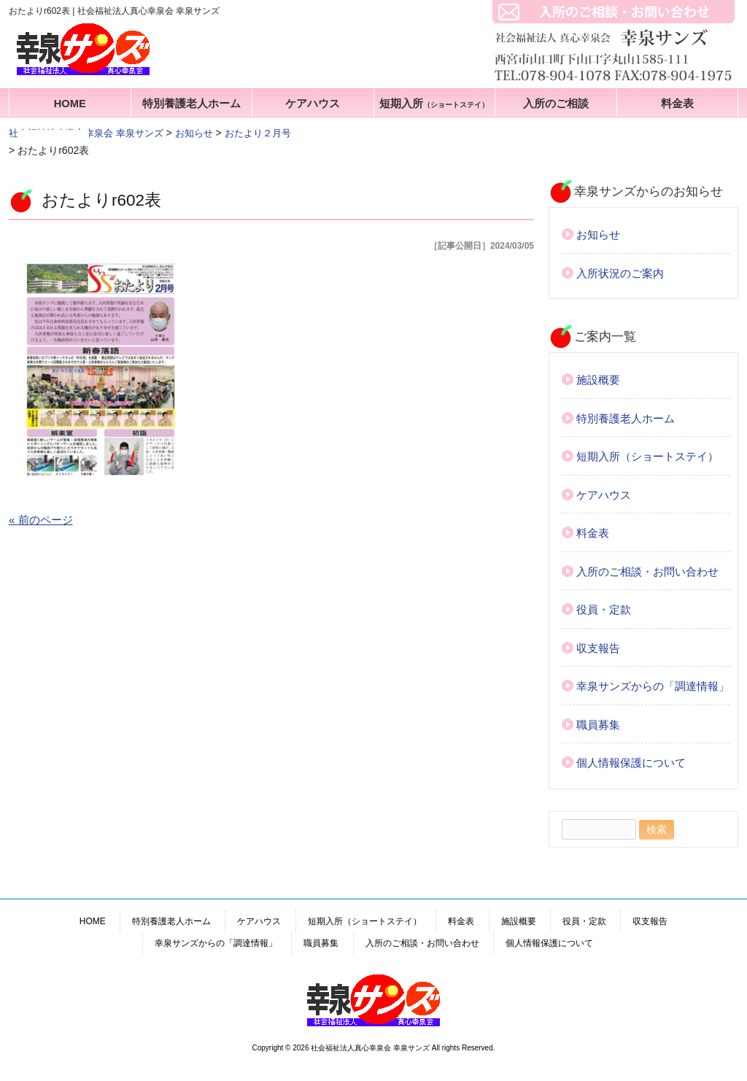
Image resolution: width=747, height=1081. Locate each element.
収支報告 (598, 648)
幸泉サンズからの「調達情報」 (652, 686)
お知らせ (598, 234)
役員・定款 (603, 609)
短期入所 (434, 103)
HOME (70, 103)
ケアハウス (312, 103)
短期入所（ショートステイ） (647, 456)
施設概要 (598, 379)
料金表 (677, 103)
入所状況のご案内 (620, 273)
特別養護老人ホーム (191, 103)
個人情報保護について (631, 762)
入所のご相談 (556, 103)
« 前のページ (41, 520)
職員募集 (598, 724)
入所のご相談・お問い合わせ (647, 571)
